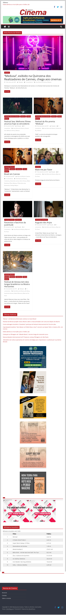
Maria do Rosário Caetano (23, 176)
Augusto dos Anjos (43, 222)
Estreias (7, 72)
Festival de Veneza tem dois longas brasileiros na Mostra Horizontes (17, 284)
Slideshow (18, 169)
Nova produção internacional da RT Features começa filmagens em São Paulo (25, 337)
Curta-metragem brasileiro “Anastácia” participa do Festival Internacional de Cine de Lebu (29, 324)
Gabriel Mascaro (18, 293)
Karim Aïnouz (23, 181)
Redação (21, 82)
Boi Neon (27, 291)
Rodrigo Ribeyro (14, 185)
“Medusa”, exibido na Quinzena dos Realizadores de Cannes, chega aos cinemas (33, 77)
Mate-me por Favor (43, 169)
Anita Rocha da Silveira (41, 82)
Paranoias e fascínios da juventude (15, 223)
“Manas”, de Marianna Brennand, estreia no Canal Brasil (19, 319)
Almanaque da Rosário (41, 220)
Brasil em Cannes (12, 174)
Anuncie (4, 593)
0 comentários (28, 82)
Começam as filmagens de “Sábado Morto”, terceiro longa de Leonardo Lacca (25, 334)
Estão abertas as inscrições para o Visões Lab (16, 4)
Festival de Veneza (8, 293)
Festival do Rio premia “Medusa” (45, 122)
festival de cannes (14, 181)
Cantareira (7, 181)
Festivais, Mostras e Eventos (12, 116)
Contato (4, 595)
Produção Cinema (9, 220)
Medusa (49, 82)
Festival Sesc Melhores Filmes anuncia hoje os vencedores (17, 122)
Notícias (23, 116)
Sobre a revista (6, 598)
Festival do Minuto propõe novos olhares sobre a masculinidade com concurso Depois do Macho (31, 321)
